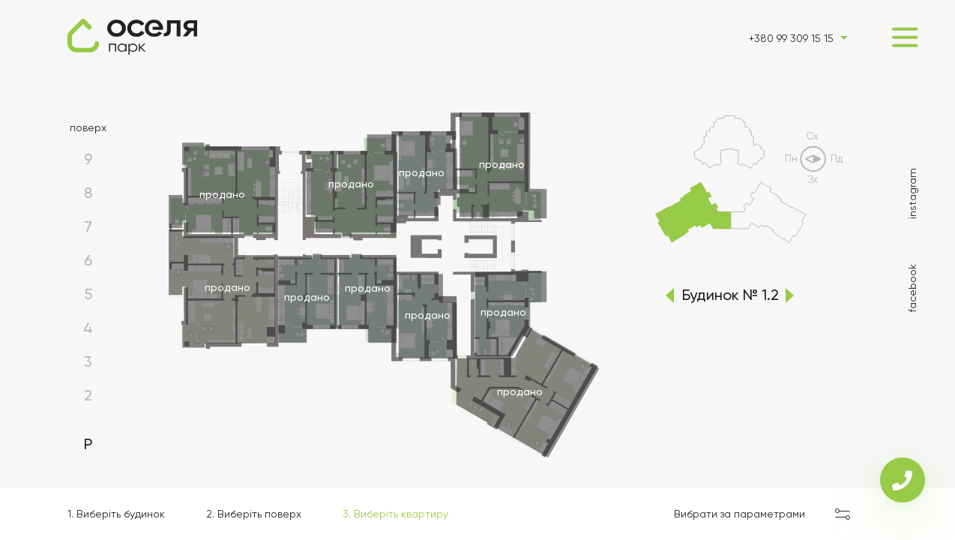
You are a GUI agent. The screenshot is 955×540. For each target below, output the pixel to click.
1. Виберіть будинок (116, 514)
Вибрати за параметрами (739, 514)
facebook (912, 288)
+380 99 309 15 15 (791, 38)
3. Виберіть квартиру (395, 514)
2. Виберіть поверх (253, 514)
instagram (912, 193)
